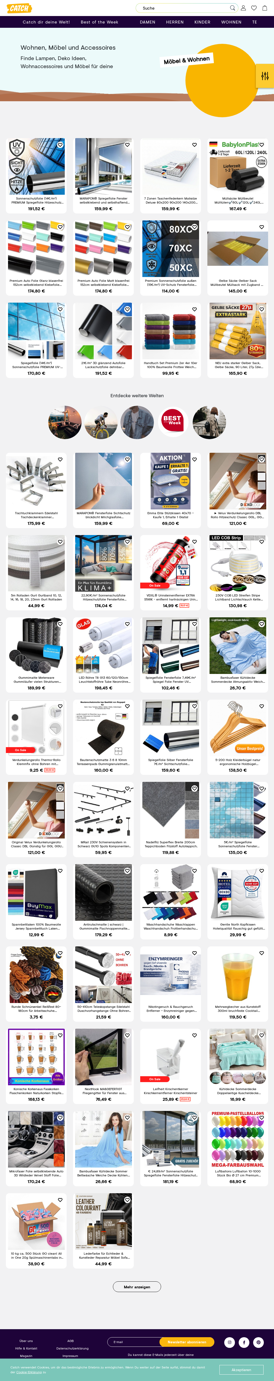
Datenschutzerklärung (72, 1348)
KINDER (203, 22)
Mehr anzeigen (137, 1287)
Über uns (26, 1341)
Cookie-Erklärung (29, 1372)
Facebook (244, 1342)
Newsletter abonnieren (187, 1342)
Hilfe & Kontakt (26, 1348)
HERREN (175, 22)
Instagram (229, 1342)
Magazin (26, 1355)
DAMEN (147, 22)
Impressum (70, 1355)
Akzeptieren (241, 1369)
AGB (70, 1341)
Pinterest (258, 1342)
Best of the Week (100, 22)
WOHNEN (231, 22)
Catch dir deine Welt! (46, 22)
